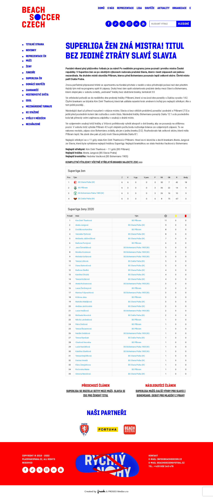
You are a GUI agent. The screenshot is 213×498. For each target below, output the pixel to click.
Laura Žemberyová (83, 288)
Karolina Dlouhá (82, 274)
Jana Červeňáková (83, 247)
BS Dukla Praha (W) (84, 198)
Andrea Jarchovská (83, 306)
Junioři (30, 72)
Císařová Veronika (83, 342)
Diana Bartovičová (83, 265)
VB (161, 177)
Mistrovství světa (37, 94)
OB (169, 177)
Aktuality (163, 8)
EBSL (29, 100)
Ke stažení (32, 112)
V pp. (136, 177)
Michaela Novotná (83, 315)
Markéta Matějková (83, 302)
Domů (101, 8)
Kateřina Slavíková (83, 351)
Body (186, 177)
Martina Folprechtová (84, 293)
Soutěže (149, 8)
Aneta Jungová (81, 225)
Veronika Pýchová (83, 234)
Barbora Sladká (82, 270)
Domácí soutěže (35, 84)
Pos (68, 177)
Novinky (31, 50)
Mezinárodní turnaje (39, 106)
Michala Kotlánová (83, 256)
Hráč (77, 216)
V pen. (146, 177)
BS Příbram (80, 188)
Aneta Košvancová (83, 284)
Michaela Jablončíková (85, 238)
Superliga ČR (34, 78)
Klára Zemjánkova (83, 365)
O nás (110, 8)
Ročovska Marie (82, 369)
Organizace (179, 8)
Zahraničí (32, 90)
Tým (75, 177)
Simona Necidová (83, 374)
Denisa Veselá (81, 360)
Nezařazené (33, 124)
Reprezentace (125, 8)
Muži (29, 60)
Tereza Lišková (81, 261)
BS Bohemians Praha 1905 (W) (88, 193)
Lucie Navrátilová (82, 347)
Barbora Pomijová (83, 243)
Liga (139, 8)
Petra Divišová (81, 324)
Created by (95, 492)
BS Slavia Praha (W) (84, 182)
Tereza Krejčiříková (83, 356)
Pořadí (69, 216)
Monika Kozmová (82, 252)
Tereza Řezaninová (83, 329)
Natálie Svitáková (82, 333)
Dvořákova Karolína (83, 229)
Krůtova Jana (81, 297)
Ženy (29, 66)
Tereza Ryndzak (82, 338)
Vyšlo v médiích (36, 118)
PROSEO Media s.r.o (118, 491)
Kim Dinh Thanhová (83, 220)
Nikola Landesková (83, 320)
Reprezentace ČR (36, 56)
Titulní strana (35, 44)
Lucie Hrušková (82, 311)
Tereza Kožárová (82, 279)
